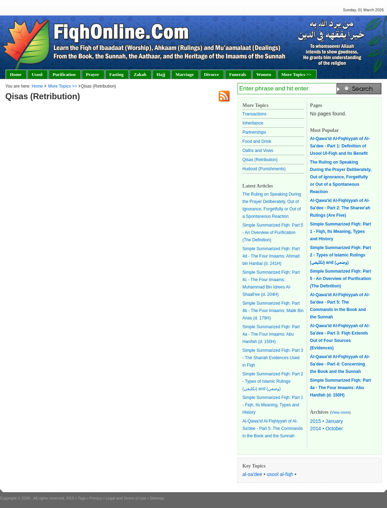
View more (340, 412)
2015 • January (326, 421)
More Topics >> (62, 86)
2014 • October (326, 428)
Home (37, 86)
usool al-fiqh (280, 474)
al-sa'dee (252, 474)
